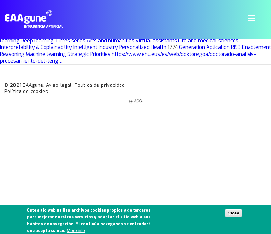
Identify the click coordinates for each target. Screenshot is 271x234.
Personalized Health (142, 47)
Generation (192, 47)
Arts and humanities (110, 40)
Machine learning (46, 54)
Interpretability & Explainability (36, 47)
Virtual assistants (156, 40)
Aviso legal (59, 85)
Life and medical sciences (208, 40)
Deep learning (37, 40)
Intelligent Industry (95, 47)
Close (233, 215)
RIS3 (236, 47)
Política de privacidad (100, 85)
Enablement (256, 47)
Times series (70, 40)
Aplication (218, 47)
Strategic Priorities (88, 54)
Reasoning (12, 54)
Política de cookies (26, 91)
